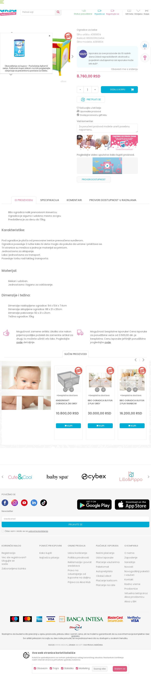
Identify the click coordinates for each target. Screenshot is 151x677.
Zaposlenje (130, 584)
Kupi (68, 452)
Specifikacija (49, 227)
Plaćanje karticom (106, 607)
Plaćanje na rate (105, 612)
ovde (19, 369)
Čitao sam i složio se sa (26, 558)
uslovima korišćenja (38, 558)
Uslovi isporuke (104, 584)
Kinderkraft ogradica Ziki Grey (66, 429)
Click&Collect (103, 603)
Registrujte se (112, 14)
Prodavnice (131, 615)
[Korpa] (146, 11)
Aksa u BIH (130, 628)
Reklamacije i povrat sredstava (80, 591)
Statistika (69, 668)
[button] (41, 12)
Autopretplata (104, 598)
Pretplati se (91, 125)
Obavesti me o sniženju (124, 96)
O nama (129, 580)
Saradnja (129, 589)
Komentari (74, 227)
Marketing (84, 668)
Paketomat (102, 593)
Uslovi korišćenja (77, 580)
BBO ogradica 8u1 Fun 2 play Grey (100, 429)
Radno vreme (132, 611)
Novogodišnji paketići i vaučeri (136, 600)
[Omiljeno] (138, 10)
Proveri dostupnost (94, 206)
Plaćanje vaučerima (107, 589)
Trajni (56, 668)
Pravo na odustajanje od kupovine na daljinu (79, 601)
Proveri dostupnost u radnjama (112, 227)
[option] (10, 80)
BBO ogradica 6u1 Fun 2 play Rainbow (132, 429)
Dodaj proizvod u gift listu (92, 142)
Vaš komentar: (85, 148)
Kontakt (128, 606)
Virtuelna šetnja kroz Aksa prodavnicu (136, 622)
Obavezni (42, 668)
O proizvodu (24, 227)
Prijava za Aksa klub (79, 609)
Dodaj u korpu (117, 116)
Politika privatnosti (78, 584)
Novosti (128, 593)
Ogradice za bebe (60, 33)
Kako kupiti (45, 580)
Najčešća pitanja (49, 584)
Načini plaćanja (105, 580)
